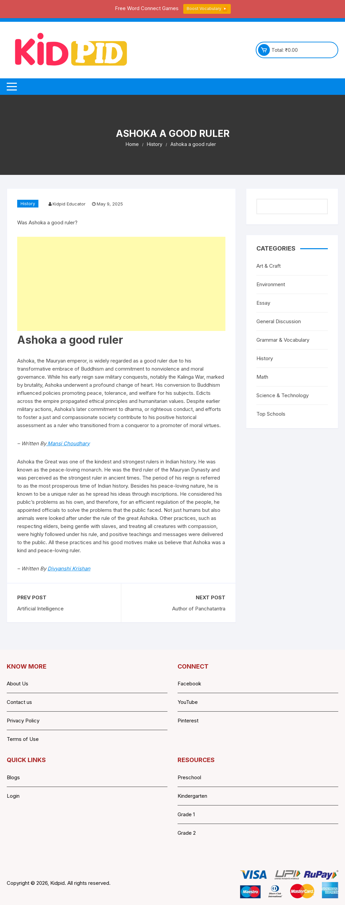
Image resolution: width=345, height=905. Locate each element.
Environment (270, 284)
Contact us (19, 702)
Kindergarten (192, 796)
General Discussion (278, 321)
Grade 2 (187, 833)
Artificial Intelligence (40, 608)
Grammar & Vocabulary (282, 340)
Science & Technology (282, 395)
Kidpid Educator (69, 203)
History (28, 203)
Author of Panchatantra (198, 608)
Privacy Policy (23, 720)
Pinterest (188, 720)
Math (262, 377)
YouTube (188, 702)
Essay (263, 303)
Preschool (189, 777)
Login (13, 796)
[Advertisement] (121, 284)
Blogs (13, 777)
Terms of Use (23, 739)
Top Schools (270, 414)
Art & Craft (268, 266)
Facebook (189, 683)
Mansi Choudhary (68, 443)
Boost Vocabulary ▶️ (207, 8)
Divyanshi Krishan (69, 568)
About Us (17, 683)
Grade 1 (186, 814)
